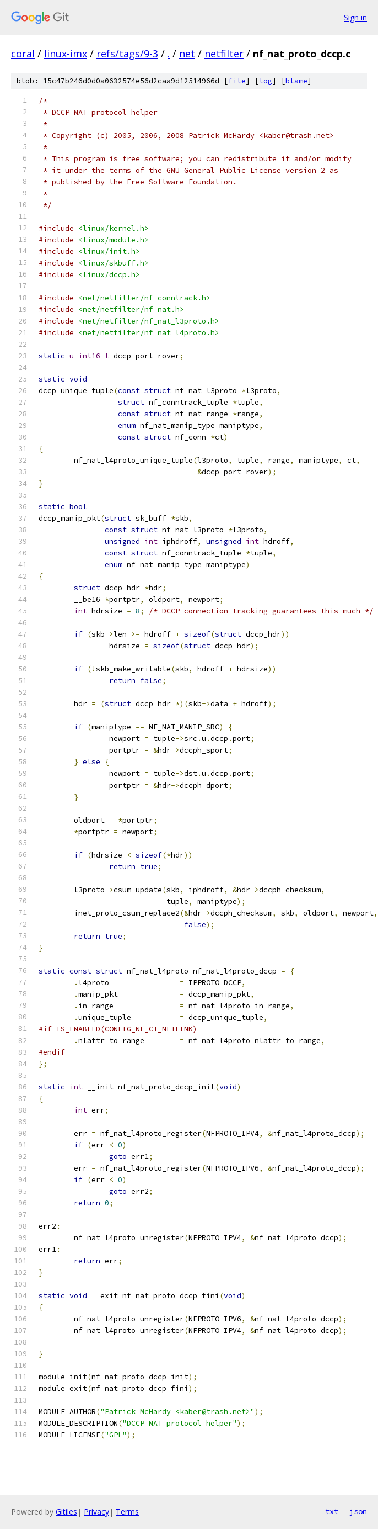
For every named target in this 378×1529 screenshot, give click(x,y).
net (187, 53)
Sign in (355, 17)
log (265, 81)
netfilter (224, 53)
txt (331, 1511)
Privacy (96, 1511)
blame (296, 81)
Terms (127, 1511)
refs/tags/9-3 (127, 53)
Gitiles (66, 1511)
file (237, 81)
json (358, 1511)
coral (23, 53)
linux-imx (65, 53)
